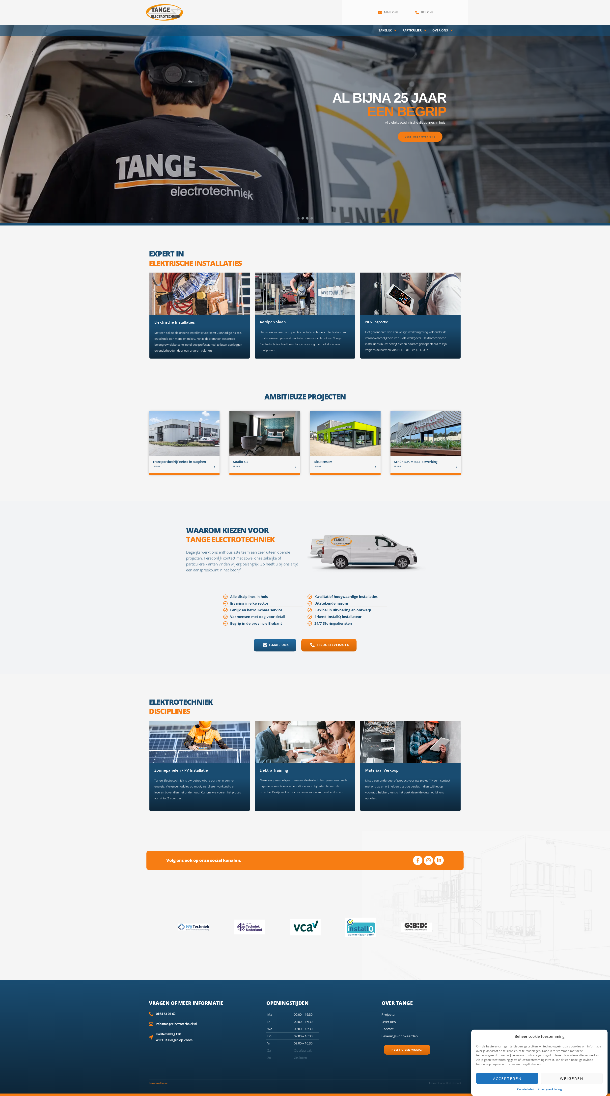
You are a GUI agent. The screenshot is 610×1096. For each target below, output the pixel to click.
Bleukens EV (323, 461)
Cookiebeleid (526, 1089)
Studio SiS (240, 461)
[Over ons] (443, 30)
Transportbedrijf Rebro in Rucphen (179, 461)
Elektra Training (274, 770)
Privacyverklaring (550, 1089)
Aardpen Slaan (273, 321)
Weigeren (571, 1078)
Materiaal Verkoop (381, 770)
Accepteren (507, 1078)
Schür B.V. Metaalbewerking (416, 461)
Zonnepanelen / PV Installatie (181, 770)
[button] (298, 218)
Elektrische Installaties (174, 322)
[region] (305, 124)
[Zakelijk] (388, 30)
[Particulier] (415, 30)
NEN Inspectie (376, 321)
